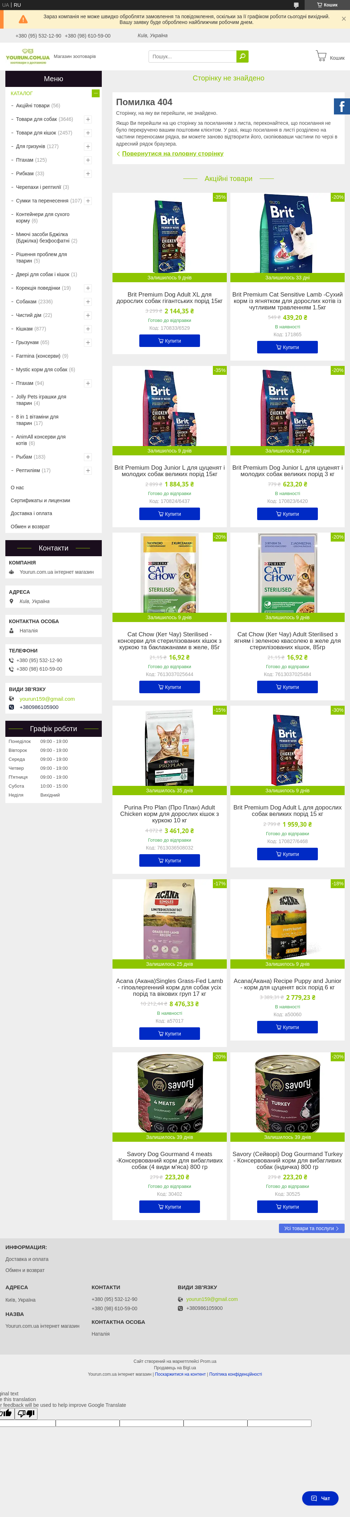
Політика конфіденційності (235, 1374)
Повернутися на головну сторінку (173, 153)
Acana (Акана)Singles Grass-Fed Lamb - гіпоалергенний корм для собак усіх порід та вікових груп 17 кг (169, 987)
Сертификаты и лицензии (40, 500)
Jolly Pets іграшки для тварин (41, 400)
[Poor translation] (26, 1414)
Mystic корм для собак (41, 369)
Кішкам (24, 329)
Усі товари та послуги (309, 1228)
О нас (17, 487)
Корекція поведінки (38, 288)
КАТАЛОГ (22, 93)
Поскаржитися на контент (180, 1374)
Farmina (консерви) (38, 356)
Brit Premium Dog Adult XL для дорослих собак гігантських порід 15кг (169, 298)
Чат (320, 1498)
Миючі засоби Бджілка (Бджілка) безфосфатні (43, 237)
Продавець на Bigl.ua (175, 1367)
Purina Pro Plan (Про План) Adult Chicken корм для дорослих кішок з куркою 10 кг (169, 814)
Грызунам (27, 342)
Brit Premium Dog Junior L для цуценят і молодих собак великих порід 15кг (169, 471)
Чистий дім (28, 315)
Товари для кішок (36, 133)
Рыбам (24, 457)
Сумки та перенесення (42, 201)
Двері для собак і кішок (42, 274)
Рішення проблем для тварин (41, 257)
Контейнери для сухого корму (43, 217)
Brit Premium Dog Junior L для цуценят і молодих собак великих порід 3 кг (287, 471)
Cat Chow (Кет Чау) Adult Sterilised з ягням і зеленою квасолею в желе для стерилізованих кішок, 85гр (287, 641)
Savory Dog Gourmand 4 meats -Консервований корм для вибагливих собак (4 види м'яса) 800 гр (169, 1160)
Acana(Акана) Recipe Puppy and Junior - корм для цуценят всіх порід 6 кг (287, 984)
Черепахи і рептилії (38, 187)
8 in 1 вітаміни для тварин (37, 420)
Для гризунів (30, 146)
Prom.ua (208, 1361)
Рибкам (25, 173)
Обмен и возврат (30, 526)
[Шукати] (242, 56)
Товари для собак (36, 119)
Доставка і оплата (31, 513)
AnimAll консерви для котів (41, 440)
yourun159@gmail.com (47, 699)
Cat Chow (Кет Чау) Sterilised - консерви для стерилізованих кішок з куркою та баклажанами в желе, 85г (169, 641)
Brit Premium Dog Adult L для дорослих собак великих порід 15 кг (287, 810)
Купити (173, 341)
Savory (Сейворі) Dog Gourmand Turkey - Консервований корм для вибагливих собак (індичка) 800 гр (287, 1160)
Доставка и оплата (27, 1259)
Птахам (24, 160)
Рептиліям (28, 470)
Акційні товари (33, 105)
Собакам (26, 301)
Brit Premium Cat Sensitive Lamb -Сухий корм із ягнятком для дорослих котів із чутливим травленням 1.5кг (287, 301)
